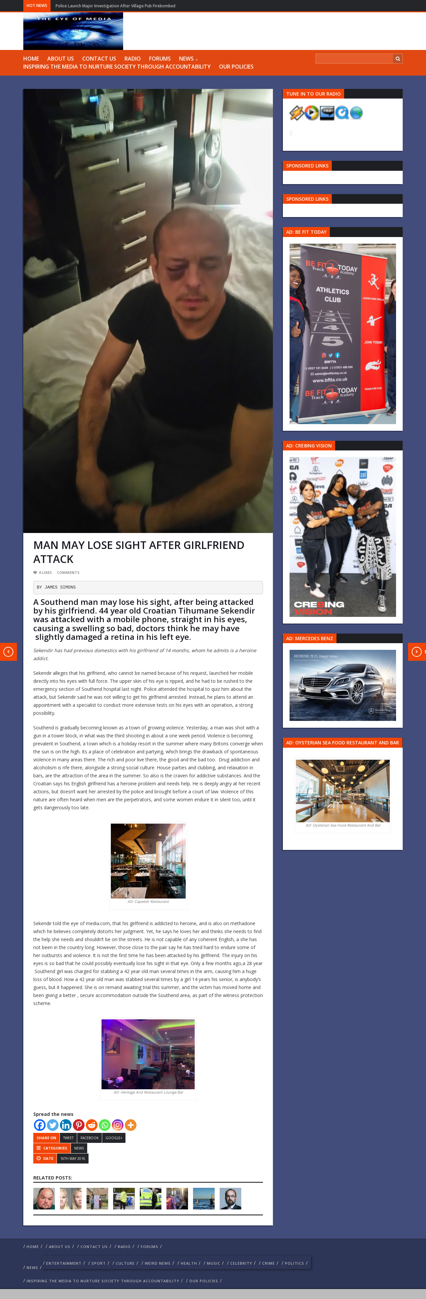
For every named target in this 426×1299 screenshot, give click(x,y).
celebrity (241, 1263)
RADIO (132, 58)
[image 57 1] (343, 333)
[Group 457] (343, 536)
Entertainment (64, 1263)
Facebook (90, 1138)
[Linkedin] (66, 1125)
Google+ (114, 1138)
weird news (158, 1263)
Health (189, 1263)
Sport (99, 1263)
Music (213, 1263)
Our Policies (236, 66)
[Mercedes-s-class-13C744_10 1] (343, 685)
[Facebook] (40, 1125)
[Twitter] (53, 1125)
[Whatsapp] (104, 1125)
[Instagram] (117, 1125)
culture (125, 1263)
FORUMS (160, 58)
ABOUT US (60, 58)
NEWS (186, 58)
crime (268, 1263)
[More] (130, 1125)
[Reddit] (92, 1125)
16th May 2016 (72, 1158)
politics (294, 1263)
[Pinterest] (79, 1125)
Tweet (68, 1138)
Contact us (99, 58)
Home (31, 58)
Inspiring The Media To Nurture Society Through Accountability (117, 66)
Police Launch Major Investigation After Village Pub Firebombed (115, 6)
